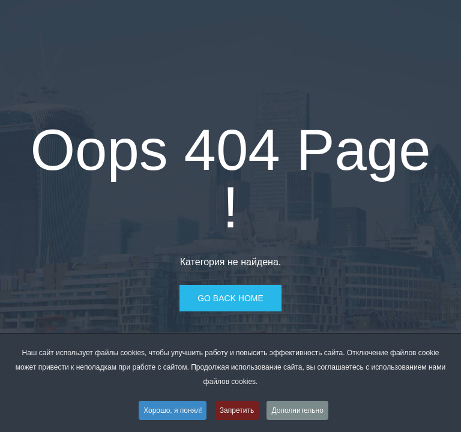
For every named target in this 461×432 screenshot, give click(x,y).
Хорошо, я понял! (172, 411)
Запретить (237, 411)
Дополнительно (297, 411)
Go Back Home (230, 298)
